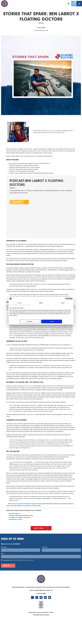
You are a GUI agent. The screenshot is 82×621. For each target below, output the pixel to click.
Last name (47, 547)
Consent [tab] (19, 302)
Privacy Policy (15, 560)
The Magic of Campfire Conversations (20, 517)
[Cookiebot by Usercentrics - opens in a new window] (66, 299)
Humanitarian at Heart (15, 519)
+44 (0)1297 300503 (41, 593)
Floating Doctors (51, 130)
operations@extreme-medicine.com (43, 590)
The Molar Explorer (14, 513)
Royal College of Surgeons (61, 249)
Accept (51, 321)
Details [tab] (41, 302)
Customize (30, 321)
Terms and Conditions (27, 560)
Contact (51, 612)
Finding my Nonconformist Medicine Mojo (21, 515)
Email (4, 553)
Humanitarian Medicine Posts (41, 30)
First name (6, 547)
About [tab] (62, 302)
